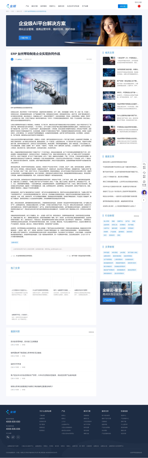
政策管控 (129, 231)
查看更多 (91, 332)
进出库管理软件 (119, 273)
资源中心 (52, 6)
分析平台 (106, 228)
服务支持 (61, 6)
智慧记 (63, 446)
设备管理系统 (128, 256)
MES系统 (115, 252)
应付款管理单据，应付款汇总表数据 (24, 342)
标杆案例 (43, 6)
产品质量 (113, 231)
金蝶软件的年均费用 (81, 290)
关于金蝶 (85, 6)
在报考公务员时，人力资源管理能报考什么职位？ (119, 206)
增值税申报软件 (120, 263)
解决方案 (35, 6)
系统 (118, 235)
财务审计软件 (132, 263)
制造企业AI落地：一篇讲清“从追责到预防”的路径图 (120, 196)
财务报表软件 (108, 273)
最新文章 (19, 11)
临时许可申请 (16, 364)
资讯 (12, 11)
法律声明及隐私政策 (136, 452)
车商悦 (51, 446)
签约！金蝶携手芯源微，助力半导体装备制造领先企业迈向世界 (62, 290)
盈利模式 (121, 231)
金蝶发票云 (38, 446)
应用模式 (122, 224)
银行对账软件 (108, 266)
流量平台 (120, 221)
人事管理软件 (119, 259)
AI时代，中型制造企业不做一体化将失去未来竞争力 (127, 93)
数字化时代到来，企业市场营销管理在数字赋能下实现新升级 (121, 172)
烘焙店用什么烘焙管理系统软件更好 (115, 162)
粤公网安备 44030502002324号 (48, 452)
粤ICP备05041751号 (32, 452)
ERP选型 (106, 252)
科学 (105, 235)
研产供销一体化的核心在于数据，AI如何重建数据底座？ (127, 81)
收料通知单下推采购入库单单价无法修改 (26, 353)
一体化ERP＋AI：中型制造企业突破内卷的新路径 (127, 58)
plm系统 (122, 252)
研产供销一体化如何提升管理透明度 (82, 256)
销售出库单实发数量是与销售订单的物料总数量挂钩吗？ (32, 387)
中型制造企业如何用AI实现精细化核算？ (127, 127)
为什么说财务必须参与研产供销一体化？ (127, 116)
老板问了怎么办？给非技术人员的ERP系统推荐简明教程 (120, 192)
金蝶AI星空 (14, 242)
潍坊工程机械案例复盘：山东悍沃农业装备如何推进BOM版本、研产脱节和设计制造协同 (120, 182)
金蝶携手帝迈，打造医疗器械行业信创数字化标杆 (20, 315)
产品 (27, 6)
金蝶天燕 (75, 446)
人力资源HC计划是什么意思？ (19, 290)
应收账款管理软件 (120, 266)
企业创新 (122, 228)
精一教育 (82, 446)
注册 (140, 2)
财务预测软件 (121, 270)
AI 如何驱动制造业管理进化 (24, 256)
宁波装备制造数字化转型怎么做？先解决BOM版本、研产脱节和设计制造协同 (120, 167)
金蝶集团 (10, 446)
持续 (133, 221)
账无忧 (57, 446)
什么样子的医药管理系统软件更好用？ (41, 290)
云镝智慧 (89, 446)
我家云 (69, 446)
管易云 (46, 446)
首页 (7, 11)
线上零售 (106, 221)
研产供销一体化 (132, 252)
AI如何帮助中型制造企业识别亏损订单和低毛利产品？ (127, 139)
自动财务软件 (129, 259)
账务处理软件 (132, 270)
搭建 (113, 221)
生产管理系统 (108, 259)
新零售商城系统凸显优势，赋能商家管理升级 (118, 201)
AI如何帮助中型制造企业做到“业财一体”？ (128, 104)
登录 (136, 2)
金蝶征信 (96, 446)
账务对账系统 (117, 256)
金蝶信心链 (104, 446)
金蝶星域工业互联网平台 (116, 446)
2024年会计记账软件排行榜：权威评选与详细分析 (119, 186)
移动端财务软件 (108, 263)
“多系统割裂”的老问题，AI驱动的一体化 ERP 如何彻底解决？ (128, 70)
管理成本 (130, 228)
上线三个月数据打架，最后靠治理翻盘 (116, 177)
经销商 (106, 231)
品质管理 (106, 224)
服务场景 (114, 228)
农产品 (128, 221)
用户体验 (130, 224)
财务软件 (112, 235)
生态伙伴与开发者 (73, 6)
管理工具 (114, 224)
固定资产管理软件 (109, 270)
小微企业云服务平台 (27, 446)
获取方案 (122, 6)
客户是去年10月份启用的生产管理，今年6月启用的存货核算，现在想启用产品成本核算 (43, 375)
